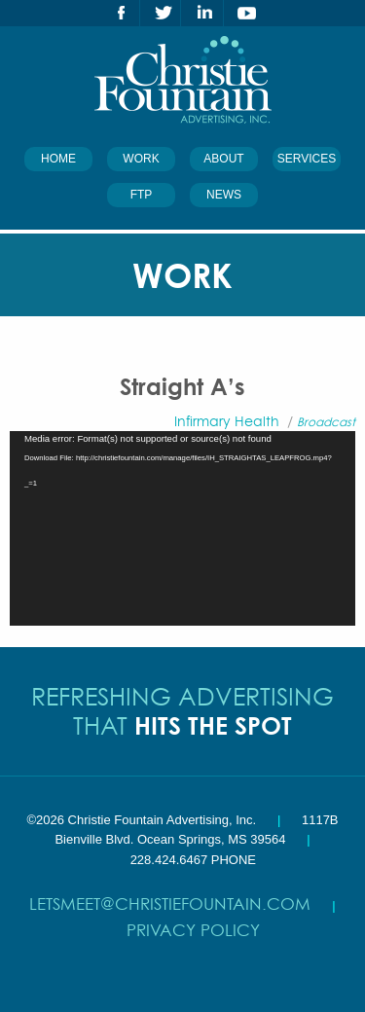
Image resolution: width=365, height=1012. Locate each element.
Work (141, 158)
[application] (182, 528)
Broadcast (326, 422)
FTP (141, 194)
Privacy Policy (193, 930)
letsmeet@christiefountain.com (169, 903)
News (223, 194)
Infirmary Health (226, 421)
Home (58, 158)
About (223, 158)
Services (306, 158)
